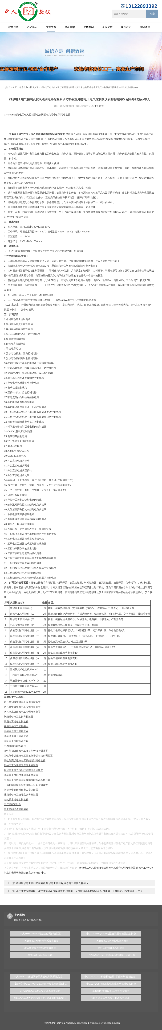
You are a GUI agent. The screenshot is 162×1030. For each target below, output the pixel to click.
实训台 (22, 745)
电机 (54, 168)
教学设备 (13, 27)
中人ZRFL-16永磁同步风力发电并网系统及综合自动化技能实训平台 (42, 976)
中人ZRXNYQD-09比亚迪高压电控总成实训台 (111, 933)
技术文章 (51, 27)
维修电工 (14, 134)
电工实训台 (93, 1023)
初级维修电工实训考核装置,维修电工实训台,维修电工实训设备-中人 (52, 883)
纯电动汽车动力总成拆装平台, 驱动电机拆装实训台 (41, 998)
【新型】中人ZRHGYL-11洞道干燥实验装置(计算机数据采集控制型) (42, 983)
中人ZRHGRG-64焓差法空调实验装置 (40, 933)
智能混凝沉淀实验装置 (40, 955)
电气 (26, 114)
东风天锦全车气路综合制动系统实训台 (111, 998)
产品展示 (32, 27)
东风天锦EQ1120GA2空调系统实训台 (40, 990)
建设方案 (69, 27)
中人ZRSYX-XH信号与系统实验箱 (40, 940)
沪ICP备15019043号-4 (54, 1023)
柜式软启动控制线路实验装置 (40, 947)
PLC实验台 (71, 1023)
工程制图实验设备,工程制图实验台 (111, 990)
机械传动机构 (105, 1023)
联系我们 (126, 27)
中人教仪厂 (100, 106)
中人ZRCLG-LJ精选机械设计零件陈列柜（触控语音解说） (112, 976)
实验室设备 (82, 1023)
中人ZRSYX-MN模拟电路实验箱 (111, 940)
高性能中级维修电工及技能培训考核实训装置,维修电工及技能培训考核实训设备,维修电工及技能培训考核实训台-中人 (78, 891)
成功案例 (88, 27)
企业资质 (107, 27)
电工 (21, 114)
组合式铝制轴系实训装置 (111, 947)
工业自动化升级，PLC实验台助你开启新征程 (111, 955)
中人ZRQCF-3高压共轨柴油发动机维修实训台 (111, 983)
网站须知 (145, 27)
